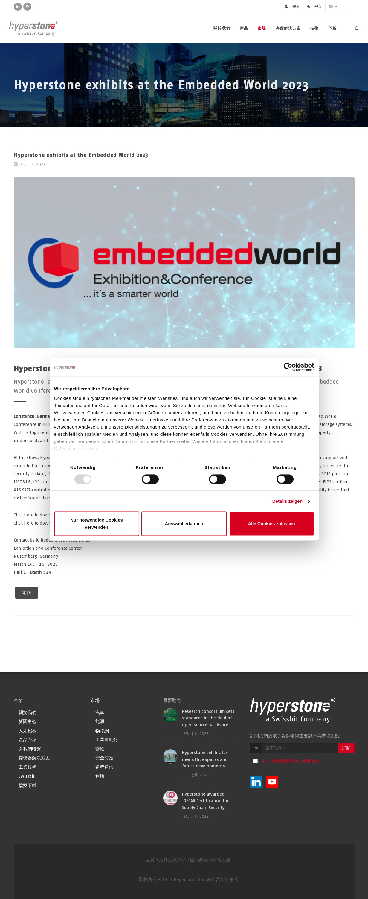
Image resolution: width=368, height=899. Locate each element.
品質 (150, 859)
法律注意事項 (172, 859)
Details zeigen (287, 501)
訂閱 (346, 748)
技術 (314, 28)
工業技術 (27, 767)
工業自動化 (106, 739)
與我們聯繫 (30, 748)
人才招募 (27, 730)
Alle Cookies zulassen (271, 523)
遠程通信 (104, 767)
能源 (99, 721)
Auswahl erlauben (184, 523)
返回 (26, 592)
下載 (332, 28)
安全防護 (104, 757)
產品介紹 (27, 739)
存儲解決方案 (288, 28)
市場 (262, 28)
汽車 (99, 712)
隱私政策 (199, 859)
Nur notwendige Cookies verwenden (96, 524)
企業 (18, 700)
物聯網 (102, 730)
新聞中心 (27, 721)
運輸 (99, 776)
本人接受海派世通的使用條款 (290, 761)
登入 (296, 6)
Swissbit (26, 776)
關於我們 (221, 28)
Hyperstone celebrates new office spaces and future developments (205, 759)
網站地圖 (221, 859)
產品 (244, 28)
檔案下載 (27, 785)
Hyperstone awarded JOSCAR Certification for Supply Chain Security (205, 800)
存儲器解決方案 (34, 757)
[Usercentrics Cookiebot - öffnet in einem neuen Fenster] (288, 367)
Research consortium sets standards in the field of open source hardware (208, 718)
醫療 (99, 748)
